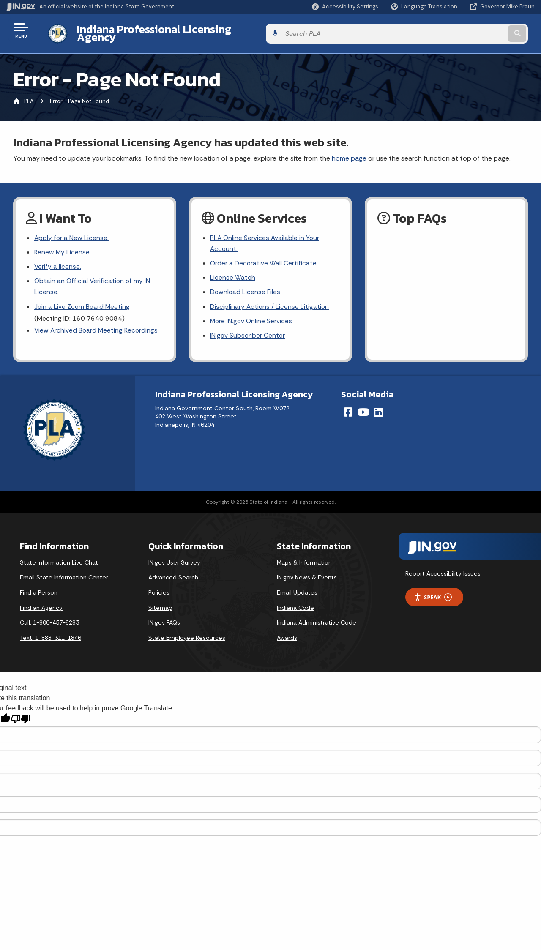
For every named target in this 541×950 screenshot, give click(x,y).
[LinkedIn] (378, 409)
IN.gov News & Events (307, 575)
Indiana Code (295, 605)
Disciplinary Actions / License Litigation (270, 302)
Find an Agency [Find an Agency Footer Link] (41, 605)
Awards (287, 635)
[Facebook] (348, 409)
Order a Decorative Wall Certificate (263, 258)
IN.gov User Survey (174, 559)
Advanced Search (173, 575)
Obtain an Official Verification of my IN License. (93, 282)
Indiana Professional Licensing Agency (166, 30)
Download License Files (245, 288)
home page (349, 151)
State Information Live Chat (59, 559)
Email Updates (297, 590)
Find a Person (38, 590)
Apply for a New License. (71, 231)
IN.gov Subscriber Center (247, 332)
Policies (158, 590)
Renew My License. (63, 246)
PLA (29, 94)
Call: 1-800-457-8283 (49, 620)
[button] (345, 7)
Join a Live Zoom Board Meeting (83, 302)
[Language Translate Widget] (425, 7)
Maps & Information (304, 559)
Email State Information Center (64, 575)
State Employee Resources (186, 635)
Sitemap (160, 605)
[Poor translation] (21, 716)
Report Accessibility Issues (443, 570)
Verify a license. (58, 261)
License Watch (232, 272)
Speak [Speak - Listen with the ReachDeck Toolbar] (433, 594)
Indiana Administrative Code (316, 620)
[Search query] (474, 30)
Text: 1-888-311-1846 (50, 635)
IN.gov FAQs (164, 620)
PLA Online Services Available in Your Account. (265, 237)
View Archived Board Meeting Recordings (97, 326)
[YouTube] (363, 409)
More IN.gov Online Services (252, 317)
